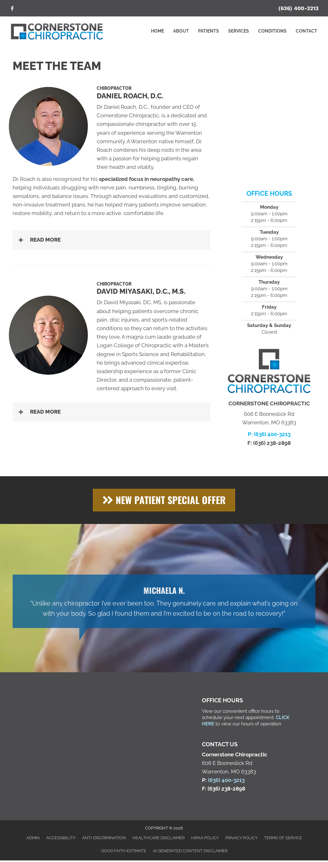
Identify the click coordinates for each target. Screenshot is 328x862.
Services (238, 31)
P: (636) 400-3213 (269, 434)
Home (157, 31)
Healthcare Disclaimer (158, 837)
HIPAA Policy (205, 837)
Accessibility (61, 837)
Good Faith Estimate (123, 850)
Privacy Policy (241, 837)
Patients (208, 31)
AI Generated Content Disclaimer (190, 850)
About (181, 31)
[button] (111, 239)
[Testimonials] (164, 601)
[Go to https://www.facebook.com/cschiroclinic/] (12, 9)
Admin (32, 837)
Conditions (272, 31)
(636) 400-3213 (298, 8)
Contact (306, 31)
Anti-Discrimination (104, 837)
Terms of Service (283, 837)
